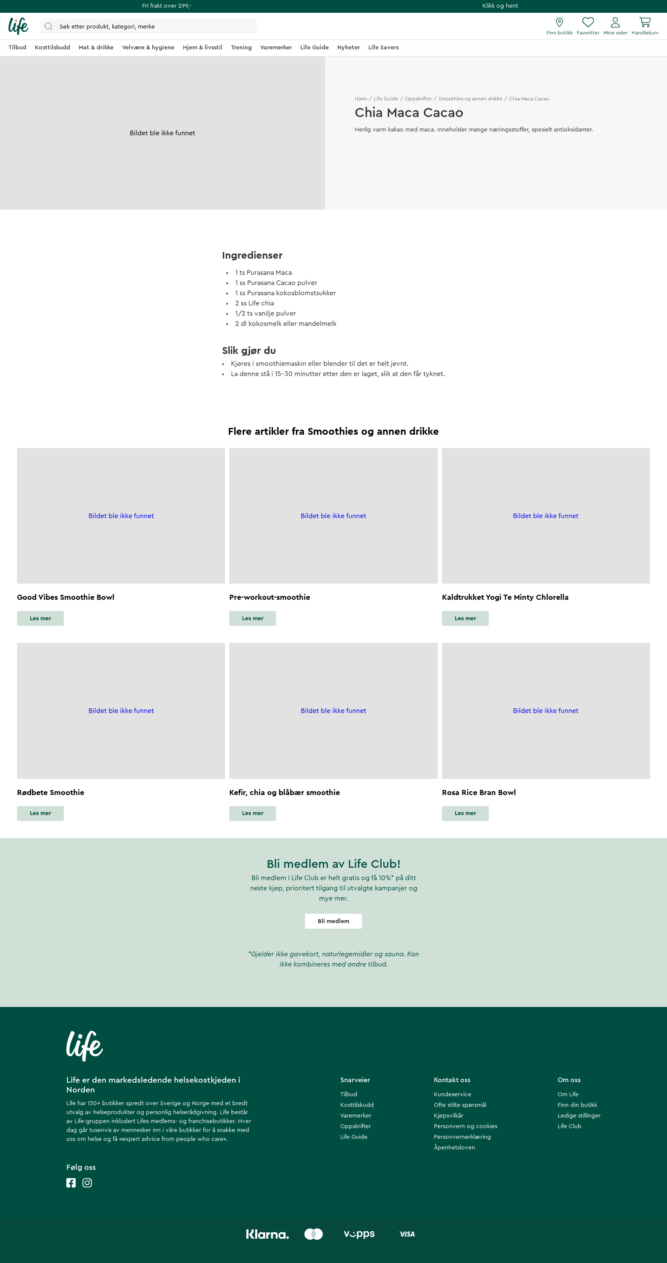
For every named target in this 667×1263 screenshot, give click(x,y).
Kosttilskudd (357, 1105)
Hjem (361, 98)
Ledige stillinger (579, 1116)
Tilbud (348, 1095)
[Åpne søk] (149, 26)
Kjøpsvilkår (448, 1116)
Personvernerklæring (462, 1137)
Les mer (40, 619)
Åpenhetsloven (454, 1148)
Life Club (569, 1126)
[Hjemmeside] (19, 26)
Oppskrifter (418, 98)
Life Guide (386, 98)
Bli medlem (333, 921)
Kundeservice (452, 1095)
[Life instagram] (87, 1191)
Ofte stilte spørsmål (460, 1105)
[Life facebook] (71, 1191)
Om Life (568, 1095)
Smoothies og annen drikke (470, 98)
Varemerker (355, 1116)
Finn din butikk (577, 1105)
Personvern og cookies (465, 1126)
